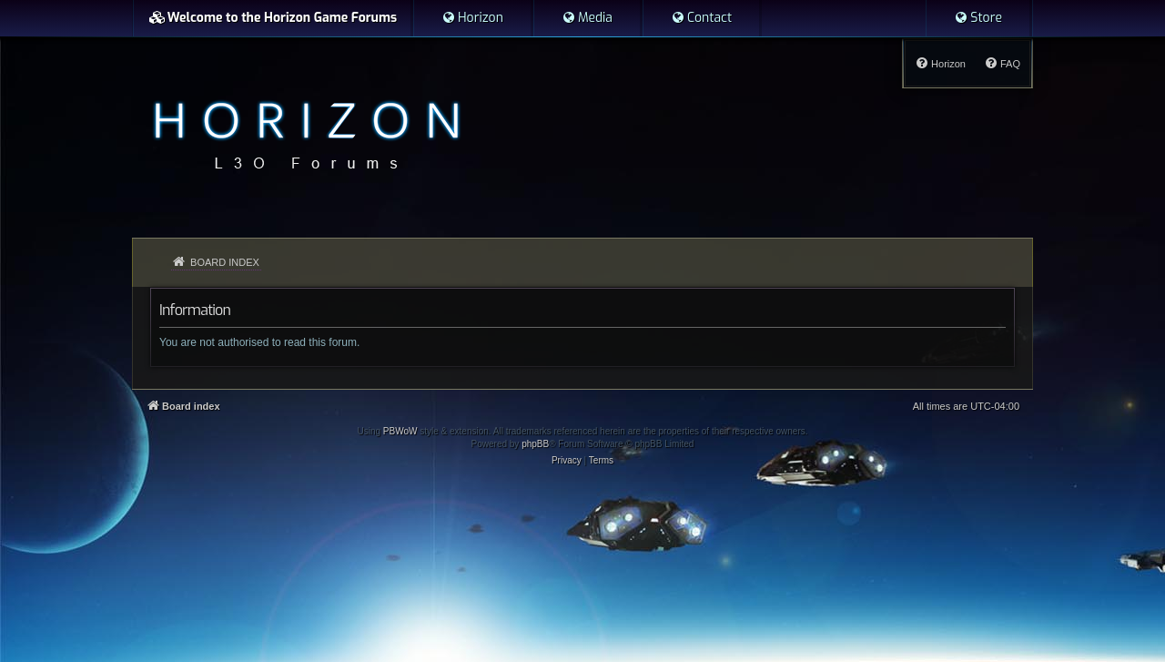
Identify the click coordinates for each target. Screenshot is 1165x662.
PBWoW (400, 431)
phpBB (535, 444)
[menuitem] (472, 18)
